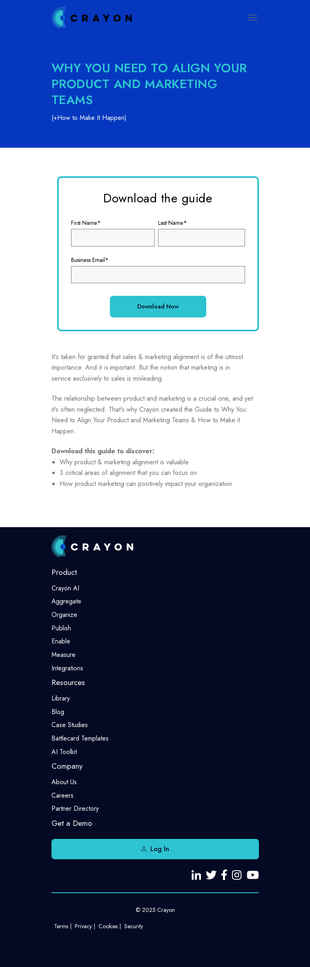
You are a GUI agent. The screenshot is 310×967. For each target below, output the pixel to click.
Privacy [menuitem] (83, 926)
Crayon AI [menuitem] (65, 588)
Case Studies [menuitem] (69, 725)
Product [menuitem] (64, 572)
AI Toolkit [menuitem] (64, 751)
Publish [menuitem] (61, 628)
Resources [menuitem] (68, 682)
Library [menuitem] (60, 698)
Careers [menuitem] (62, 795)
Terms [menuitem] (61, 926)
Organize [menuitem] (64, 614)
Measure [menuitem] (63, 654)
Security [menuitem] (133, 926)
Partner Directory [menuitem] (75, 808)
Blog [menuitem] (57, 711)
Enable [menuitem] (60, 641)
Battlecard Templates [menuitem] (80, 738)
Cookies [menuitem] (108, 926)
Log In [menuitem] (159, 849)
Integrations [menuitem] (67, 668)
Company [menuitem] (67, 766)
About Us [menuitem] (64, 782)
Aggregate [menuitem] (66, 601)
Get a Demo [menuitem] (71, 823)
